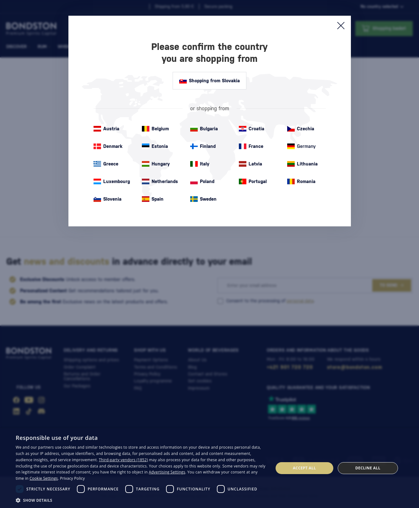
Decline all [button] (367, 468)
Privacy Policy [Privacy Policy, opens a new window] (72, 478)
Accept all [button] (304, 468)
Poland (202, 181)
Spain (153, 199)
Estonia (155, 146)
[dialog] (209, 468)
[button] (141, 499)
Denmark (108, 146)
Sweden (203, 199)
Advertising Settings (167, 472)
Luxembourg (112, 181)
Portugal (253, 181)
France (251, 146)
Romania (301, 181)
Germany (301, 146)
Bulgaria (204, 129)
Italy (199, 164)
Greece (106, 164)
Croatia (251, 129)
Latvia (250, 164)
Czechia (300, 129)
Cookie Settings (44, 478)
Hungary (156, 164)
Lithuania (302, 164)
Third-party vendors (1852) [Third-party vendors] (123, 459)
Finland (203, 146)
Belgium (155, 129)
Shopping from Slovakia (209, 81)
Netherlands (160, 181)
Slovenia (107, 199)
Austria (106, 129)
